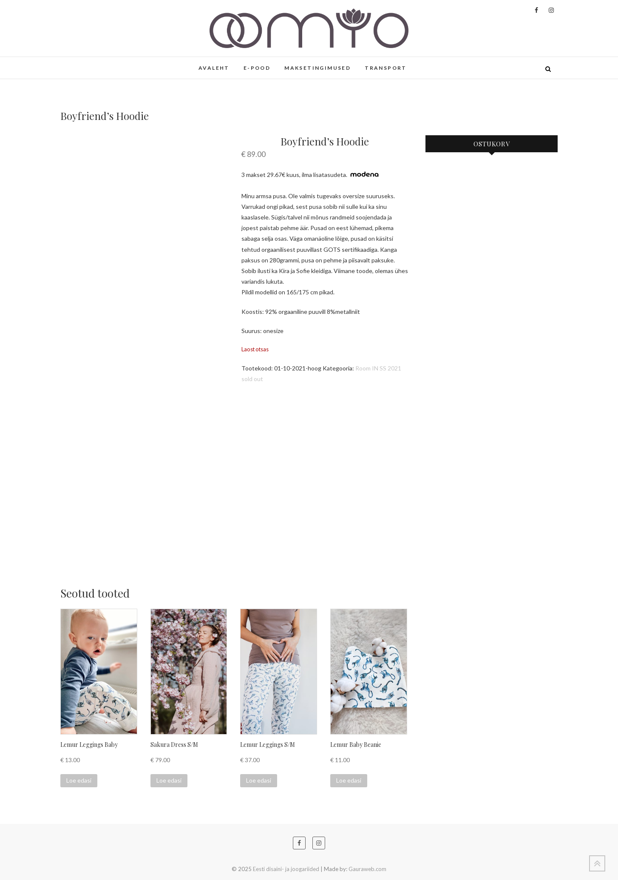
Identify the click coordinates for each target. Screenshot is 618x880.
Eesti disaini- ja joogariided (286, 869)
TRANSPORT (386, 68)
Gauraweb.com (367, 869)
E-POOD (257, 68)
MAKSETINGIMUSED (317, 68)
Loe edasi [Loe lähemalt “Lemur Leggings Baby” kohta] (78, 780)
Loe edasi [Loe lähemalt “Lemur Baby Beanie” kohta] (348, 780)
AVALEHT (214, 68)
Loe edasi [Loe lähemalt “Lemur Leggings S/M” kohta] (258, 780)
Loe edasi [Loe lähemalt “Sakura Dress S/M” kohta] (168, 780)
